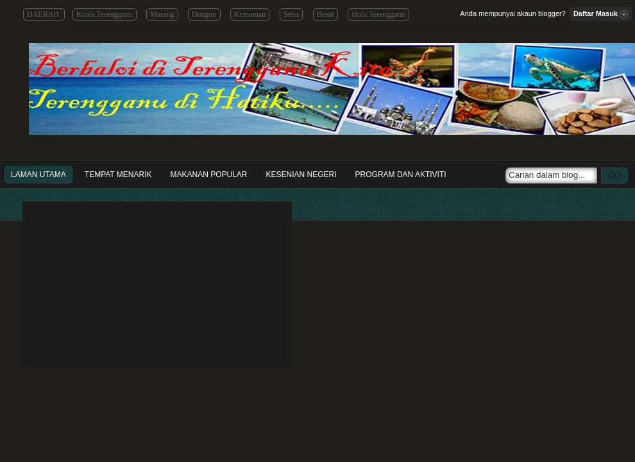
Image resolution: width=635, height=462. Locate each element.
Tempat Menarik (118, 174)
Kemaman (250, 14)
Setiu (292, 14)
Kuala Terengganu (104, 14)
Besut (325, 14)
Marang (162, 14)
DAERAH (44, 14)
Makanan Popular (208, 174)
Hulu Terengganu (378, 14)
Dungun (204, 14)
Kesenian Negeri (301, 174)
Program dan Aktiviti (400, 174)
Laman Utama (38, 174)
